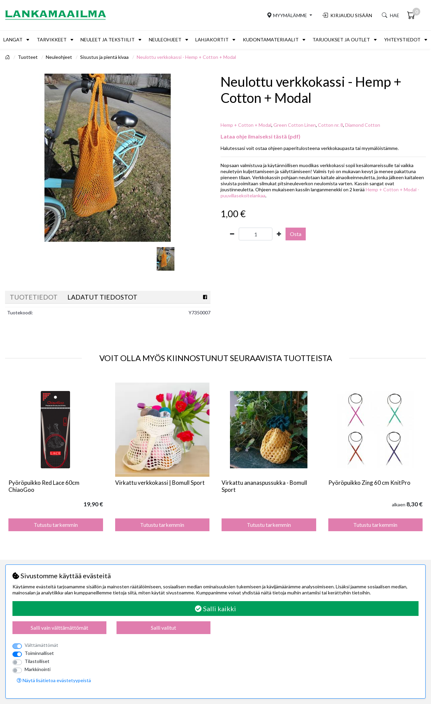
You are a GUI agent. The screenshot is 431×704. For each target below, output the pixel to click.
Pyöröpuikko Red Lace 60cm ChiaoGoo (43, 486)
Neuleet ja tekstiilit (107, 39)
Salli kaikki (215, 608)
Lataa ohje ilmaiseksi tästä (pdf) (260, 136)
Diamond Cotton (362, 125)
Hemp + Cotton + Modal (246, 125)
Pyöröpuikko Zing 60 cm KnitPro (369, 482)
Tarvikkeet (52, 39)
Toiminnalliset (39, 653)
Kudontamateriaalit (271, 39)
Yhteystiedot (402, 39)
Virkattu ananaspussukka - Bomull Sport (264, 486)
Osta (295, 234)
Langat (13, 39)
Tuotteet (28, 57)
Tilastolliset (37, 661)
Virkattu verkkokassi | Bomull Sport (160, 482)
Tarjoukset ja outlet (341, 39)
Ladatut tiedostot (102, 297)
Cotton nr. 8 (330, 125)
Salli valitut (163, 627)
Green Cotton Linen (294, 125)
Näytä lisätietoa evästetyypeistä (54, 680)
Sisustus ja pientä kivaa (105, 57)
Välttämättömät (41, 645)
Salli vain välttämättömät (59, 627)
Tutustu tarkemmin (56, 524)
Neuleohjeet (165, 39)
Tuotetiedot (34, 297)
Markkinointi (38, 669)
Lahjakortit (212, 39)
